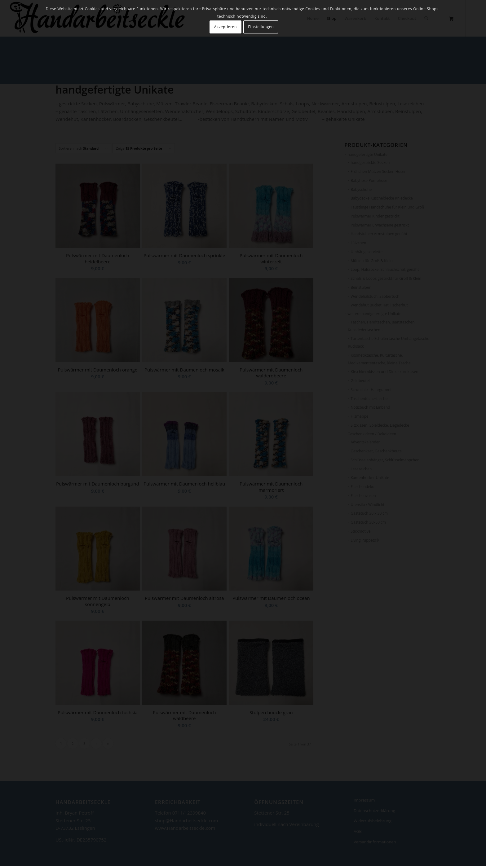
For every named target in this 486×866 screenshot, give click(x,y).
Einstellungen (261, 26)
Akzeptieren (225, 26)
